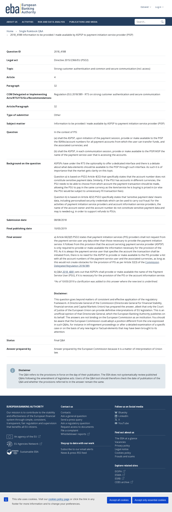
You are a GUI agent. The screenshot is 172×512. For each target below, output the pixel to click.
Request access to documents (77, 426)
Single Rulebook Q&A (31, 31)
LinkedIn (123, 416)
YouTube (123, 423)
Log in (158, 7)
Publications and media (83, 21)
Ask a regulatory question (75, 423)
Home (10, 31)
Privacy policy (122, 445)
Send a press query (71, 419)
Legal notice (121, 449)
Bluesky (122, 412)
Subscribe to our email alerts (77, 449)
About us (12, 21)
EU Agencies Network (22, 443)
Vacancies (120, 442)
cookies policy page (58, 499)
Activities (27, 21)
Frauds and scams (125, 456)
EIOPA (118, 471)
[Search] (162, 22)
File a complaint (69, 430)
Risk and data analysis (51, 21)
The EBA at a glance (126, 438)
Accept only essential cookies (150, 500)
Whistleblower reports (73, 434)
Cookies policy (123, 452)
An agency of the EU (22, 436)
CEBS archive (122, 482)
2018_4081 (68, 271)
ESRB (118, 478)
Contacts (66, 412)
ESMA (118, 475)
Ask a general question (74, 416)
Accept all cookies (119, 500)
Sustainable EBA (22, 451)
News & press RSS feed (74, 452)
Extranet (145, 7)
